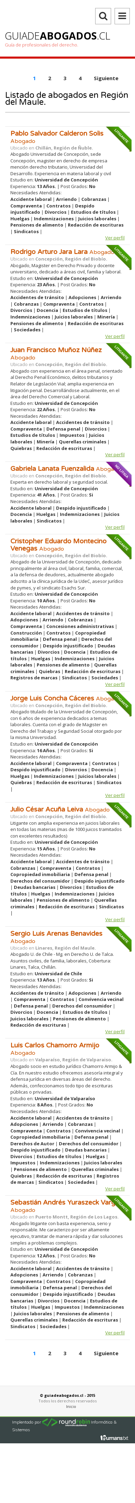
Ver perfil (115, 238)
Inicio (71, 1406)
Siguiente (106, 1353)
